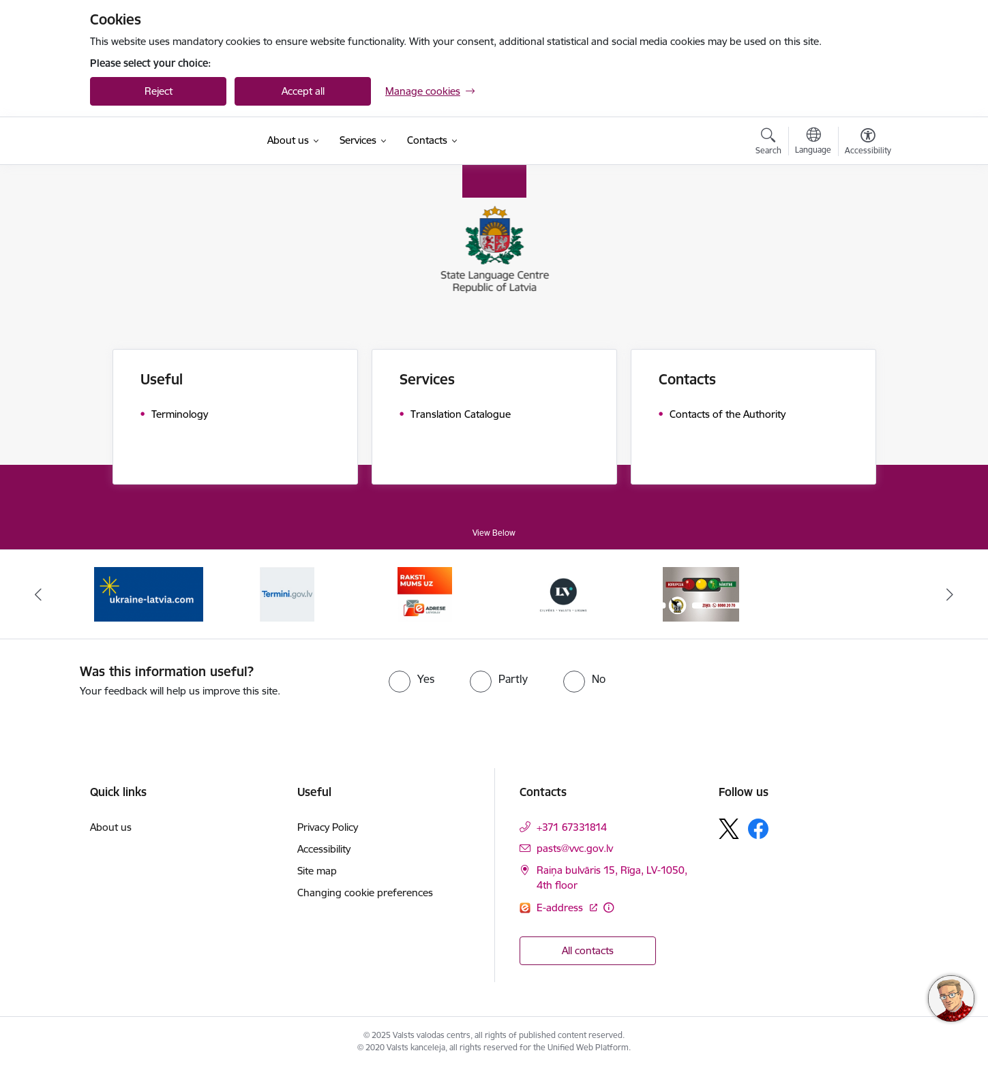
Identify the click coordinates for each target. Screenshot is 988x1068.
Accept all (303, 91)
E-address (561, 907)
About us (111, 827)
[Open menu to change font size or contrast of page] (868, 143)
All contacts (588, 950)
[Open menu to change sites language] (813, 142)
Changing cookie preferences (365, 892)
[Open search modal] (768, 143)
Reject (159, 91)
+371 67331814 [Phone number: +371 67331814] (572, 827)
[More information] (608, 907)
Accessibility (323, 848)
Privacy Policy (327, 827)
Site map (317, 870)
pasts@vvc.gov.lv (575, 848)
